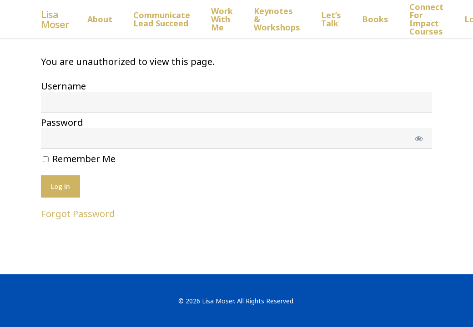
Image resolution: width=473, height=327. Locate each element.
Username (63, 86)
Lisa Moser (55, 19)
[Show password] (419, 138)
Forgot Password (78, 214)
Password (62, 122)
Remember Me (79, 159)
